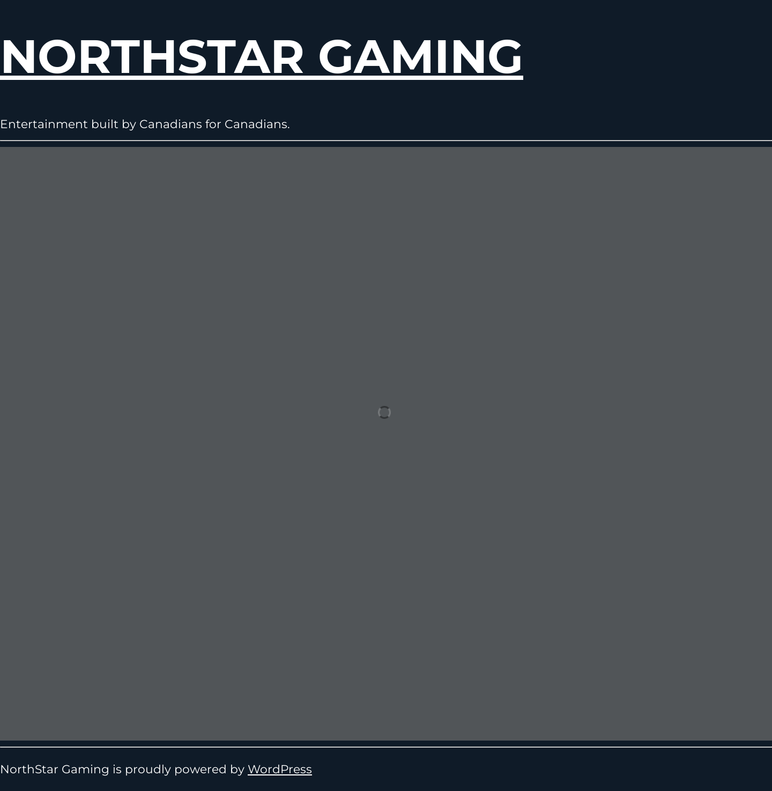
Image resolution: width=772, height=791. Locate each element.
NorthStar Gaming (261, 56)
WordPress (280, 769)
